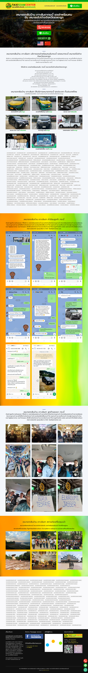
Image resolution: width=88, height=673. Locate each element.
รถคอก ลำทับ (75, 197)
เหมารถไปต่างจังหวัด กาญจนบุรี (36, 580)
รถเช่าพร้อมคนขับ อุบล (57, 623)
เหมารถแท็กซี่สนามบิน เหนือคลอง (53, 204)
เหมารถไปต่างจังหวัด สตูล (48, 594)
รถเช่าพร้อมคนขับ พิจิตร (10, 614)
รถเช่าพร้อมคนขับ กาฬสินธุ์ (34, 605)
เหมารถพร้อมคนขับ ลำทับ (11, 196)
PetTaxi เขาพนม (59, 165)
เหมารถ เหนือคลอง (61, 203)
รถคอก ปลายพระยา (10, 194)
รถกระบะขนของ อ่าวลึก (28, 187)
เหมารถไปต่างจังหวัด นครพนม (71, 583)
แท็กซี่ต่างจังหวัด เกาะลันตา (62, 172)
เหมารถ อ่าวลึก (69, 185)
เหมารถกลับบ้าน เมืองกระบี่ (35, 161)
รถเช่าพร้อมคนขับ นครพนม (44, 609)
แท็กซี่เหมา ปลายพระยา (50, 192)
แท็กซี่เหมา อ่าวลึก (10, 187)
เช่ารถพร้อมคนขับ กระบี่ (21, 152)
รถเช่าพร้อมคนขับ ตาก (10, 609)
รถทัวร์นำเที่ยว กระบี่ (22, 158)
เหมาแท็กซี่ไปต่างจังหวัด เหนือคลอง (26, 201)
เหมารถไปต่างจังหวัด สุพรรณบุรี (13, 598)
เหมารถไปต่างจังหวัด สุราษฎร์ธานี (26, 598)
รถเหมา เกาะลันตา (10, 174)
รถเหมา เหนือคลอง (53, 203)
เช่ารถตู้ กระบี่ (17, 154)
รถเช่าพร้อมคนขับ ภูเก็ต (32, 614)
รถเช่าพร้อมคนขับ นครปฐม (32, 609)
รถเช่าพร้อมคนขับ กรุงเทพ (11, 605)
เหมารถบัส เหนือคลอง (65, 204)
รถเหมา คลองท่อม (45, 179)
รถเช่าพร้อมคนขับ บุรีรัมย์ (64, 610)
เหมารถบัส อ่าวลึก (56, 187)
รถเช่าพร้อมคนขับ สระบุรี (10, 619)
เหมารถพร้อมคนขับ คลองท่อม (12, 178)
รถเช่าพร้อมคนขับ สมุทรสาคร (69, 617)
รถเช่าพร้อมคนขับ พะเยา (44, 612)
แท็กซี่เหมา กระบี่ (10, 156)
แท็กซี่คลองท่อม (78, 178)
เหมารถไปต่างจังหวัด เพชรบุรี (74, 601)
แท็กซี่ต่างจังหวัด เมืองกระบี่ (24, 161)
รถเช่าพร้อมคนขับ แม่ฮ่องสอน (65, 625)
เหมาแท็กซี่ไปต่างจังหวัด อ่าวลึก (46, 183)
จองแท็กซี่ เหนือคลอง (71, 203)
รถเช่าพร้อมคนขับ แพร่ (54, 625)
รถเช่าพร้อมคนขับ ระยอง (21, 616)
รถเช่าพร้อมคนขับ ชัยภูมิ (43, 607)
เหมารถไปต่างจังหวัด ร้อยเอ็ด (72, 591)
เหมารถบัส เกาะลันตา (23, 176)
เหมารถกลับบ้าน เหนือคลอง (43, 203)
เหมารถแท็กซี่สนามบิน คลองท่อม (42, 181)
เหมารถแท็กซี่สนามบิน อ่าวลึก (46, 187)
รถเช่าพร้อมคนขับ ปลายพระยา (12, 188)
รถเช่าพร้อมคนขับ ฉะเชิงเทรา (11, 607)
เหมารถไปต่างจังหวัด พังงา (35, 589)
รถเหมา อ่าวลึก (62, 185)
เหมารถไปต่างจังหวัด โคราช (60, 603)
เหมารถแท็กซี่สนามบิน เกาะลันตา (12, 176)
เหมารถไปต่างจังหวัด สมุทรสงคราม (12, 596)
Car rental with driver (32, 646)
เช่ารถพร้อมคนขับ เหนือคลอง (52, 199)
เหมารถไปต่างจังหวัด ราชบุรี (35, 592)
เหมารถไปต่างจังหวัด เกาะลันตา (36, 170)
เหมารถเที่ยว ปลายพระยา (26, 190)
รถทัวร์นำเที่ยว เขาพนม (76, 169)
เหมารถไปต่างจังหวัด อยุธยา (25, 600)
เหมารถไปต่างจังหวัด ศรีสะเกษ (11, 594)
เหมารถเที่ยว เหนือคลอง (62, 201)
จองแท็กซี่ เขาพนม (10, 169)
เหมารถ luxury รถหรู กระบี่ (12, 158)
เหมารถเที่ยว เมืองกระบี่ (61, 160)
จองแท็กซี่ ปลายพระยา (40, 192)
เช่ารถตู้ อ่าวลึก (18, 185)
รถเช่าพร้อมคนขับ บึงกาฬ (54, 610)
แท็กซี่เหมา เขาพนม (18, 169)
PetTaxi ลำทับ (32, 196)
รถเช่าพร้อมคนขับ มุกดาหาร (43, 614)
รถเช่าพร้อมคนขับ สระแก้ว (21, 619)
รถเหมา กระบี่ (62, 154)
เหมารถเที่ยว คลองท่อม (61, 178)
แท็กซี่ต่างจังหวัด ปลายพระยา (66, 190)
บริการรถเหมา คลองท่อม (11, 181)
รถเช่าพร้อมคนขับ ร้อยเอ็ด (75, 614)
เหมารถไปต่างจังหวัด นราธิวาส (53, 585)
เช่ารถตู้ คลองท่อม (70, 178)
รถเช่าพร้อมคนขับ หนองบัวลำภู (45, 621)
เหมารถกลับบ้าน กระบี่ (54, 154)
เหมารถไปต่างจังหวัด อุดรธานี (64, 600)
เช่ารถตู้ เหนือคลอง (71, 201)
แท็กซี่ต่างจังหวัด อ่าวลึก (43, 185)
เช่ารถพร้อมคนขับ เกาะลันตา (24, 170)
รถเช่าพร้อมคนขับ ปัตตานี (33, 612)
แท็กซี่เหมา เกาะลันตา (35, 174)
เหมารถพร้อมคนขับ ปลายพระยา (51, 188)
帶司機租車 (29, 647)
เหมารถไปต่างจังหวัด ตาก (34, 583)
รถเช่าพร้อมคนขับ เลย (45, 625)
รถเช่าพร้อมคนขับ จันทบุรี (69, 605)
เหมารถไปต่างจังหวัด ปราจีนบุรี (74, 587)
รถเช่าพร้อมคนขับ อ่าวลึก (74, 181)
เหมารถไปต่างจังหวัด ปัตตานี (11, 589)
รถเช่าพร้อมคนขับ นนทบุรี (10, 610)
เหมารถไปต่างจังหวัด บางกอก (11, 587)
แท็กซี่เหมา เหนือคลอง (11, 204)
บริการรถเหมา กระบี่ (17, 156)
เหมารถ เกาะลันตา (18, 174)
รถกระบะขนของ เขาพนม (37, 169)
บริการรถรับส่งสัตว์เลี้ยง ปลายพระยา (13, 190)
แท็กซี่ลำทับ (66, 196)
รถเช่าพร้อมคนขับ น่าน (32, 610)
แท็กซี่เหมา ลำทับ (50, 197)
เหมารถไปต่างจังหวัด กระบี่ (32, 152)
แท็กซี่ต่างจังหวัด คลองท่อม (24, 179)
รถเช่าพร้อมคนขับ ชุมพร (53, 607)
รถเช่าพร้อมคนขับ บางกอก (43, 610)
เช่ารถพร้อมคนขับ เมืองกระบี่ (51, 158)
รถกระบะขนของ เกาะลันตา (56, 174)
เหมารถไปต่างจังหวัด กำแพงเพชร (62, 580)
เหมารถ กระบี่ (68, 154)
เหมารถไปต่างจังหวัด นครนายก (46, 583)
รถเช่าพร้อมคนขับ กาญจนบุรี (22, 605)
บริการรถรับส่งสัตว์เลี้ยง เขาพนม (69, 165)
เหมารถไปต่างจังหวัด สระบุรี (39, 596)
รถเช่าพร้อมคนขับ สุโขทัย (21, 621)
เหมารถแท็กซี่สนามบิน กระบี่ (43, 156)
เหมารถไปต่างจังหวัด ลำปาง (59, 592)
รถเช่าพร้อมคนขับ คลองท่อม (44, 176)
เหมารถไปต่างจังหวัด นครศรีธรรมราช (13, 585)
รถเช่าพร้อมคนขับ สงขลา (22, 617)
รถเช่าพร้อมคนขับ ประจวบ (11, 612)
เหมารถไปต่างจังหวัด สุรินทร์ (39, 598)
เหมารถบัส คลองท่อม (54, 181)
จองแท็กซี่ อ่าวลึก (77, 185)
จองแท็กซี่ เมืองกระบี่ (61, 161)
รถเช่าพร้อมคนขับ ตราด (74, 607)
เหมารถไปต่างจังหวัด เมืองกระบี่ (64, 158)
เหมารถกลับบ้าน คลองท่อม (35, 179)
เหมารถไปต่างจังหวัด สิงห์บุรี (76, 596)
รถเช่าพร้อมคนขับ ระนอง (10, 616)
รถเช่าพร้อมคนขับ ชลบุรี (22, 607)
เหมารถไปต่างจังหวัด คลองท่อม (69, 176)
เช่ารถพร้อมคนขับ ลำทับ (64, 194)
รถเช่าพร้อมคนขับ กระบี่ (11, 152)
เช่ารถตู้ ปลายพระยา (36, 190)
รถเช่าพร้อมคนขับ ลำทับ (54, 194)
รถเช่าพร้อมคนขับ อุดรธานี (23, 623)
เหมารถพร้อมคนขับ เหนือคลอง (12, 201)
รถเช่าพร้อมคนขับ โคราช (76, 625)
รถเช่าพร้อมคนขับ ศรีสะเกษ (74, 616)
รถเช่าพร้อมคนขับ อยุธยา (56, 621)
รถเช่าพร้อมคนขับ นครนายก (21, 609)
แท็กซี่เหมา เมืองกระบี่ (71, 161)
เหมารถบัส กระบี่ (30, 158)
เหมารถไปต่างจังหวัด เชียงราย (48, 601)
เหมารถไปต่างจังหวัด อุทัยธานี (24, 601)
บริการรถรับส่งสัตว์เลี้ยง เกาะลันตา (13, 172)
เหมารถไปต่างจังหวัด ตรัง (11, 583)
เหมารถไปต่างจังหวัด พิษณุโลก (12, 591)
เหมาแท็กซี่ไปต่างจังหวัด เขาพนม (48, 165)
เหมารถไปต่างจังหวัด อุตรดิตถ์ (11, 601)
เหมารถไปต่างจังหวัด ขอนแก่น (75, 580)
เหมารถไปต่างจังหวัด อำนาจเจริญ (51, 600)
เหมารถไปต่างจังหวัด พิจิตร (71, 589)
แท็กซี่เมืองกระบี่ (77, 160)
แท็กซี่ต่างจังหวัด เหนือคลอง (31, 203)
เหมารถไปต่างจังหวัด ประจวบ (61, 587)
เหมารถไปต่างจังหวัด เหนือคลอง (65, 199)
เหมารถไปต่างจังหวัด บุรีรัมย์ (36, 587)
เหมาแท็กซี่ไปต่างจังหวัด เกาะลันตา (62, 170)
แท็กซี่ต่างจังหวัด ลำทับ (11, 197)
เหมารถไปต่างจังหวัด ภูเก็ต (24, 591)
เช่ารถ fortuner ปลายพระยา (54, 190)
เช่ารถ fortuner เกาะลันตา (51, 172)
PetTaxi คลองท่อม (37, 178)
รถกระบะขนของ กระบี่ (27, 156)
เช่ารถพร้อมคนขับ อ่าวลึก (11, 183)
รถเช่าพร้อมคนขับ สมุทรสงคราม (57, 617)
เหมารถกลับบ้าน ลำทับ (21, 197)
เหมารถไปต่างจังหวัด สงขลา (37, 594)
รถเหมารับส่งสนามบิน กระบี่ (54, 156)
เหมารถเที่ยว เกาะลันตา (25, 172)
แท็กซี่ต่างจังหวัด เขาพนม (45, 167)
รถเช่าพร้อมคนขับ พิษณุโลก (22, 614)
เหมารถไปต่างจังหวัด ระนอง (11, 592)
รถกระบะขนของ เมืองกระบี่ (22, 163)
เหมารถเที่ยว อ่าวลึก (10, 185)
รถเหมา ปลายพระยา (22, 192)
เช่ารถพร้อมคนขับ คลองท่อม (56, 176)
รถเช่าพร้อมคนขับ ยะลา (54, 614)
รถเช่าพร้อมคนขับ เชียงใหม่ (11, 625)
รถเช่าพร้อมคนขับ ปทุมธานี (75, 610)
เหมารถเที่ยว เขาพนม (11, 167)
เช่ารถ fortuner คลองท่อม (12, 179)
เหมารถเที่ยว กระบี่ (10, 154)
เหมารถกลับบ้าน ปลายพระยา (12, 192)
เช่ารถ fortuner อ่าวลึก (33, 185)
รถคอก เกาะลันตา (65, 174)
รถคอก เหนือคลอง (42, 204)
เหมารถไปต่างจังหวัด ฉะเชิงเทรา (24, 582)
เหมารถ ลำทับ (35, 197)
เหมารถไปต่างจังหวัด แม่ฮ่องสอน (48, 603)
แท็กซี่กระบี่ (73, 156)
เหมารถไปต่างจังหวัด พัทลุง (59, 589)
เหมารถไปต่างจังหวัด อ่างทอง (38, 600)
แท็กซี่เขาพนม (26, 167)
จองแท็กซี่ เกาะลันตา (26, 174)
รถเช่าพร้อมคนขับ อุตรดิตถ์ (35, 623)
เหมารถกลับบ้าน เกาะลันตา (73, 172)
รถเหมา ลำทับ (28, 197)
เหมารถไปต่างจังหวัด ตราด (22, 583)
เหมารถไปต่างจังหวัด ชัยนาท (48, 582)
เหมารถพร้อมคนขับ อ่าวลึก (34, 183)
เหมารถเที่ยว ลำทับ (53, 196)
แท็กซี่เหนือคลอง (10, 203)
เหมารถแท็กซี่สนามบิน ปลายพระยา (22, 194)
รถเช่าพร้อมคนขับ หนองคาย (33, 621)
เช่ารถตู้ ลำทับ (60, 196)
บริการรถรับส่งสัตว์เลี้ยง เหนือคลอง (49, 201)
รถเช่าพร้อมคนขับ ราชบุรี (31, 616)
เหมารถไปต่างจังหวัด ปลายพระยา (38, 188)
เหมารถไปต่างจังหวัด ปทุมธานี (48, 587)
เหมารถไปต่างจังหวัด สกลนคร (24, 594)
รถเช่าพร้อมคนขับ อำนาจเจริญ (11, 623)
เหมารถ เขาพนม (72, 167)
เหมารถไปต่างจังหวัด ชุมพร (72, 582)
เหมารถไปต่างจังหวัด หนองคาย (64, 598)
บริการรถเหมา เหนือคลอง (21, 204)
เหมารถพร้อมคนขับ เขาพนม (35, 165)
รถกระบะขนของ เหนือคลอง (32, 204)
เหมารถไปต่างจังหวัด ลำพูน (71, 592)
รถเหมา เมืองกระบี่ (44, 161)
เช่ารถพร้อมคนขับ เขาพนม (11, 165)
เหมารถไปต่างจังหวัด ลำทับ (76, 194)
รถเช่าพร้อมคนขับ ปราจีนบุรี (22, 612)
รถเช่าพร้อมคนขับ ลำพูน (63, 616)
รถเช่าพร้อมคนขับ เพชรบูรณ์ (34, 625)
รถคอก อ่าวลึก (37, 187)
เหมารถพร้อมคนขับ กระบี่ (42, 152)
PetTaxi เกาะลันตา (73, 170)
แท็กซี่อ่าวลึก (25, 185)
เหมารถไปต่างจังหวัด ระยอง (23, 592)
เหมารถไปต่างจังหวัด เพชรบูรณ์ (12, 603)
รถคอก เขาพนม (47, 169)
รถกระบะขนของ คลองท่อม (22, 181)
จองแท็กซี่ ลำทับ (42, 197)
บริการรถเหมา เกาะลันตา (45, 174)
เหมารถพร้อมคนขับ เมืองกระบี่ (12, 160)
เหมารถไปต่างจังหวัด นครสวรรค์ (28, 585)
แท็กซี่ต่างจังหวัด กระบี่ (45, 154)
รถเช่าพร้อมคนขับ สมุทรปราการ (43, 617)
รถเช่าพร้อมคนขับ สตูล (32, 617)
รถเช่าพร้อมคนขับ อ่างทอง (67, 621)
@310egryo (73, 641)
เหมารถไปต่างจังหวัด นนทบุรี (40, 585)
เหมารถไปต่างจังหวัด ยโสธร (60, 591)
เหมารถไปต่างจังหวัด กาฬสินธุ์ (49, 580)
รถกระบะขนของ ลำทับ (67, 197)
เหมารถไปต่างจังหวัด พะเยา (23, 589)
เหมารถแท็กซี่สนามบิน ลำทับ (12, 199)
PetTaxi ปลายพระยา (77, 188)
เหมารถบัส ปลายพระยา (33, 194)
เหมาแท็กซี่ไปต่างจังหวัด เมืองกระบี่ (25, 160)
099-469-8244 (72, 639)
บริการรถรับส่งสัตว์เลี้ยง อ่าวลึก (67, 183)
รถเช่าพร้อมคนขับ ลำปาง (52, 616)
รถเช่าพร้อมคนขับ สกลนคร (11, 617)
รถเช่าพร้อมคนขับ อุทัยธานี (46, 623)
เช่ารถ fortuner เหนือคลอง (19, 203)
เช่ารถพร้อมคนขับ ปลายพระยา (24, 188)
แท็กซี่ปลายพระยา (44, 190)
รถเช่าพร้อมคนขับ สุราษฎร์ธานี (66, 619)
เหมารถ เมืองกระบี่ (53, 161)
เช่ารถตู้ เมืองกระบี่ (70, 160)
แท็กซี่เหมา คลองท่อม (71, 179)
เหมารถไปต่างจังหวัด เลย (24, 603)
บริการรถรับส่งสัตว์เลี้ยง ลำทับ (42, 196)
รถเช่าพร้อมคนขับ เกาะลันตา (12, 170)
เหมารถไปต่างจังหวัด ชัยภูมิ (60, 582)
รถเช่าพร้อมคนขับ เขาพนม (74, 163)
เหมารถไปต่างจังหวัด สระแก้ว (51, 596)
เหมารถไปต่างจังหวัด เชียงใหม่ (61, 601)
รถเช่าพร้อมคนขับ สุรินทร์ (10, 621)
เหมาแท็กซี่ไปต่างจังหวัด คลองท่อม (25, 178)
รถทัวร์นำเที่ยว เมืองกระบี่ (63, 163)
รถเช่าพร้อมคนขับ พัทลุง (75, 612)
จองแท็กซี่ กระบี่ (75, 154)
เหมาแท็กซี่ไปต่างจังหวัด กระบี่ (54, 152)
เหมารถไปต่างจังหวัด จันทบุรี (11, 582)
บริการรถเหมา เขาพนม (28, 169)
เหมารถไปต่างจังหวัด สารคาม (64, 596)
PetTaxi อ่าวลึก (57, 183)
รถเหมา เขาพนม (65, 167)
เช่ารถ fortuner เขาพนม (34, 167)
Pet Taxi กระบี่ (76, 152)
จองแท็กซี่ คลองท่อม (62, 179)
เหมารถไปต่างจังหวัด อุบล (36, 601)
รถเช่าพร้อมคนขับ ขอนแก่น (58, 605)
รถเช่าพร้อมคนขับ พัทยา (64, 612)
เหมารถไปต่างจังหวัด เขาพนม (23, 165)
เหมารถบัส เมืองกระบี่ (53, 163)
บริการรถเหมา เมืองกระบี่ (11, 163)
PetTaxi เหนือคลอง (37, 201)
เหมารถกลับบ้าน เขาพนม (56, 167)
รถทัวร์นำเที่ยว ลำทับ (29, 199)
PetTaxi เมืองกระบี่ (37, 160)
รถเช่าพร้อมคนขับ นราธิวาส (22, 610)
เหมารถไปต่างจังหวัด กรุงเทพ (23, 580)
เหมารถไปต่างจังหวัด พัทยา (47, 589)
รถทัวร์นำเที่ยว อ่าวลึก (65, 187)
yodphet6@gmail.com (73, 642)
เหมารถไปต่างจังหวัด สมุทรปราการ (61, 594)
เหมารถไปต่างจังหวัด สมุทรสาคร (27, 596)
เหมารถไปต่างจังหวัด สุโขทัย (51, 598)
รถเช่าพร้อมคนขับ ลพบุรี (42, 616)
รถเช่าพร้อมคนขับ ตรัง (64, 607)
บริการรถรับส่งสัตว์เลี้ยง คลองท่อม (48, 178)
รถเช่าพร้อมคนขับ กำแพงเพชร (46, 605)
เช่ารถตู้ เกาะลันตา (34, 172)
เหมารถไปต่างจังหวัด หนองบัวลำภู (12, 600)
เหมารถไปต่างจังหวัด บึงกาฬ (24, 587)
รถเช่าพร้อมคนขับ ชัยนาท (33, 607)
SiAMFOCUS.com (46, 670)
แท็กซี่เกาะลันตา (41, 172)
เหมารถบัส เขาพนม (66, 169)
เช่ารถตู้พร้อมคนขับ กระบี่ (65, 156)
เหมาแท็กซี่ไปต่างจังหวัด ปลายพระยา (65, 188)
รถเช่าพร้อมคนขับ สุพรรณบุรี (54, 619)
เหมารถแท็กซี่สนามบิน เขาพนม (56, 169)
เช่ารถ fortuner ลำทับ (74, 196)
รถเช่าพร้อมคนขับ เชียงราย (67, 623)
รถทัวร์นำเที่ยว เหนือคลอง (75, 204)
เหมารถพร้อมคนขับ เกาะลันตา (48, 170)
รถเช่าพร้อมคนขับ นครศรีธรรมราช (56, 609)
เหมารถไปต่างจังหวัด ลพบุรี (47, 592)
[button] (44, 27)
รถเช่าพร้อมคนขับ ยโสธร (64, 614)
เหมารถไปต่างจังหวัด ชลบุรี (37, 582)
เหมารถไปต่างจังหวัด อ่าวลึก (23, 183)
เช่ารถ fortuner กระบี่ (35, 154)
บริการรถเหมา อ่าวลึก (19, 187)
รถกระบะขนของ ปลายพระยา (72, 192)
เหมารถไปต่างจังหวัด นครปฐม (58, 583)
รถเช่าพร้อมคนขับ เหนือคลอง (40, 199)
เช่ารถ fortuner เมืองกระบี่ (12, 161)
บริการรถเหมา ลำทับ (58, 197)
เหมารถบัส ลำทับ (21, 199)
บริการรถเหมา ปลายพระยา (60, 192)
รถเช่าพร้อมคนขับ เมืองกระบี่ (40, 158)
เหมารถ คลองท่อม (53, 179)
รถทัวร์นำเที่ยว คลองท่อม (63, 181)
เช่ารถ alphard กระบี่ (25, 154)
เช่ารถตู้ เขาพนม (19, 167)
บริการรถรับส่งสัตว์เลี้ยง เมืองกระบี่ (48, 160)
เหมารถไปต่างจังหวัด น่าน (65, 585)
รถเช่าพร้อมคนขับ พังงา (54, 612)
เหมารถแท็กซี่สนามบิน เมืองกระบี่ (42, 163)
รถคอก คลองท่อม (32, 181)
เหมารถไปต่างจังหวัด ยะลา (49, 591)
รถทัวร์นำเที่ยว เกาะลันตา (33, 176)
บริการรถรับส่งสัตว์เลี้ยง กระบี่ (66, 152)
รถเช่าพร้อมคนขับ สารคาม (32, 619)
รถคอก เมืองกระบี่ (32, 163)
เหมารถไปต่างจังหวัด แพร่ (35, 603)
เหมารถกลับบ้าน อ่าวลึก (54, 185)
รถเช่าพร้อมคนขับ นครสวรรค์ (69, 609)
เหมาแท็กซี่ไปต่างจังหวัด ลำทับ (23, 196)
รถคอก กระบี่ (34, 156)
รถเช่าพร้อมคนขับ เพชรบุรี (22, 625)
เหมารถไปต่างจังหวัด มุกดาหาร (36, 591)
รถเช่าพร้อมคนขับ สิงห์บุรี (43, 619)
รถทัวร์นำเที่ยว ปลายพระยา (44, 194)
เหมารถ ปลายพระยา (31, 192)
